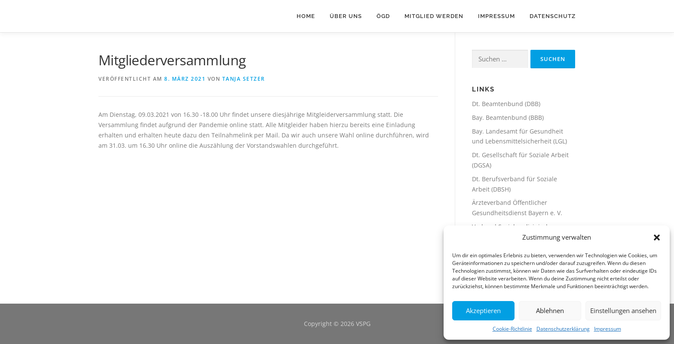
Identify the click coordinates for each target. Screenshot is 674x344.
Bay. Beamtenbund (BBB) (508, 117)
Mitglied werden (433, 16)
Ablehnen (550, 310)
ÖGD (383, 16)
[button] (657, 237)
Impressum (607, 328)
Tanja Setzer (243, 78)
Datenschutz (553, 16)
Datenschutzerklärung (563, 328)
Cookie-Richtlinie (512, 328)
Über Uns (346, 16)
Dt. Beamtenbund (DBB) (506, 104)
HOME (306, 16)
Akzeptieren (483, 310)
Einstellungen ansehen (623, 310)
